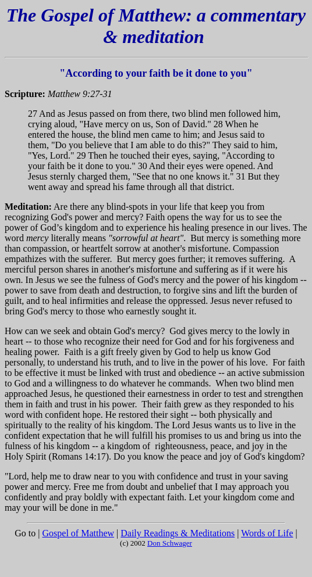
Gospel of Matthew (78, 533)
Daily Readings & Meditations (177, 533)
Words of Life (267, 533)
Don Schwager (169, 543)
